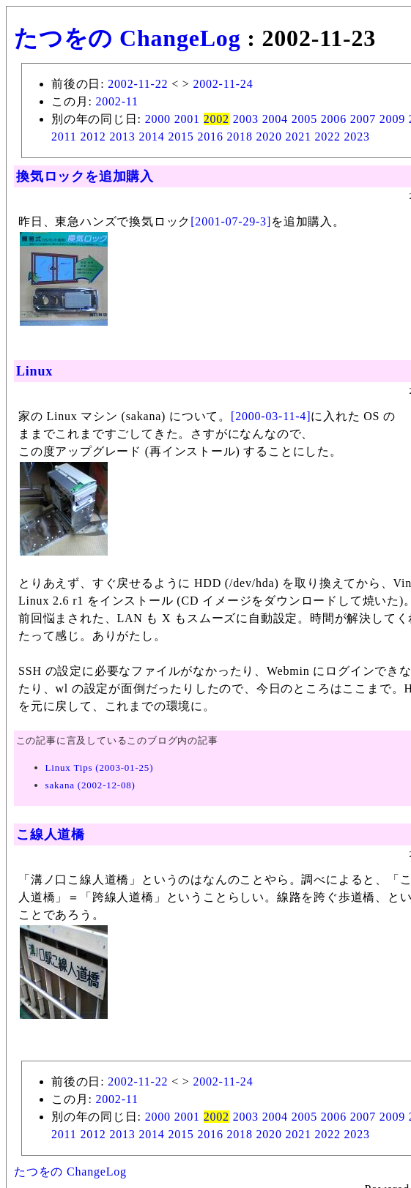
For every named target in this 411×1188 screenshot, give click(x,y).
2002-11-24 (223, 84)
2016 (210, 136)
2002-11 (116, 101)
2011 (64, 136)
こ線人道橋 (50, 834)
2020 (269, 136)
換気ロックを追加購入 (85, 176)
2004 (275, 119)
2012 (92, 136)
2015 (180, 136)
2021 (298, 136)
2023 (357, 136)
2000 (158, 119)
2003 (246, 119)
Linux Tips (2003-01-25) (99, 767)
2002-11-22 (138, 84)
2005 (304, 119)
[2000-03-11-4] (271, 416)
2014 (151, 136)
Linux (34, 371)
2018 (240, 136)
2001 (187, 119)
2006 (334, 119)
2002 (216, 119)
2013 (122, 136)
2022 (328, 136)
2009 (392, 119)
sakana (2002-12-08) (90, 785)
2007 (363, 119)
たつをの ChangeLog (127, 38)
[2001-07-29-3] (230, 221)
